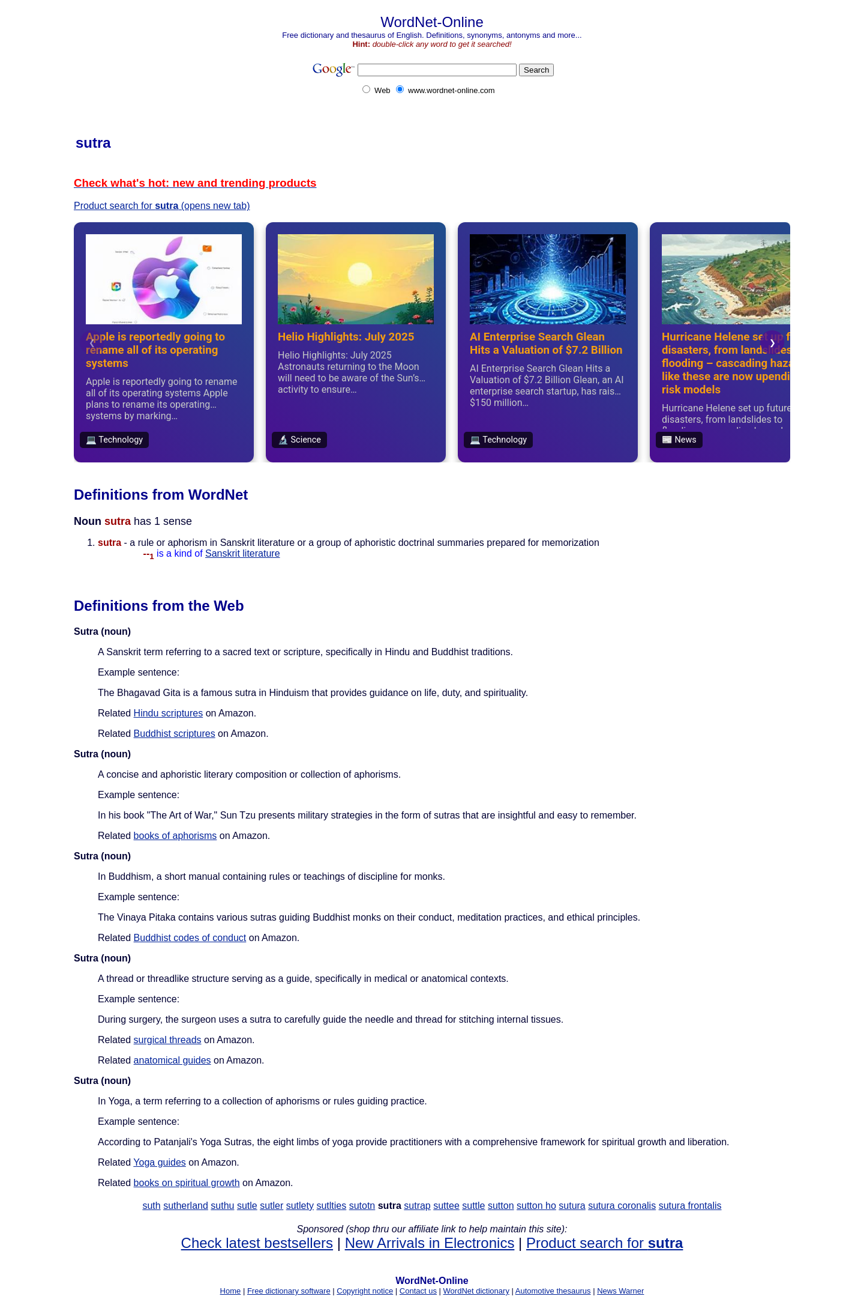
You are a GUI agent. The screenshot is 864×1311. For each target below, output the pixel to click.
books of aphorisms (175, 836)
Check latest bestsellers (257, 1243)
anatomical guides (172, 1060)
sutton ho (536, 1205)
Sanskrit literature (242, 553)
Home (230, 1290)
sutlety (300, 1205)
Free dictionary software (289, 1290)
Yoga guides (159, 1162)
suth (151, 1205)
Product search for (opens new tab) (162, 206)
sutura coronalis (622, 1205)
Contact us (418, 1290)
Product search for (604, 1243)
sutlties (331, 1205)
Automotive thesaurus (553, 1290)
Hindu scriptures (168, 713)
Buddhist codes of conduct (190, 938)
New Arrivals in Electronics (430, 1243)
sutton (501, 1205)
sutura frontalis (690, 1205)
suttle (473, 1205)
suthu (222, 1205)
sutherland (185, 1205)
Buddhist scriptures (174, 733)
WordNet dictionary (476, 1290)
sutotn (362, 1205)
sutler (271, 1205)
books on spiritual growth (187, 1183)
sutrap (417, 1205)
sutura (572, 1205)
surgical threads (168, 1040)
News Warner (620, 1290)
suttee (446, 1205)
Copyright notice (365, 1290)
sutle (247, 1205)
